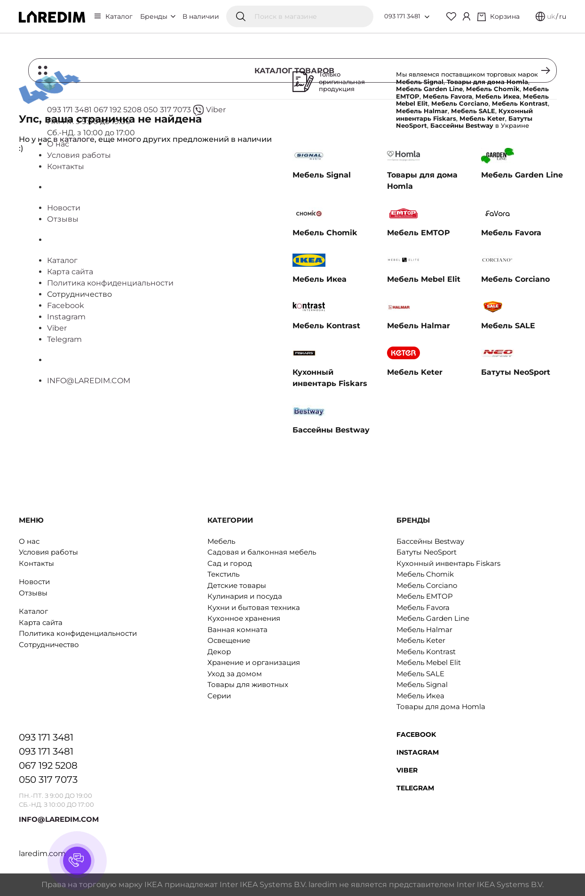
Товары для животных (247, 684)
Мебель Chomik (425, 574)
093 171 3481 (402, 16)
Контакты (36, 563)
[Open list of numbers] (427, 17)
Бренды (157, 16)
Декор (219, 651)
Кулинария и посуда (244, 596)
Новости (34, 581)
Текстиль (223, 574)
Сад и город (229, 563)
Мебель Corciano (426, 585)
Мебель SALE (420, 673)
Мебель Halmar (424, 629)
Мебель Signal (422, 684)
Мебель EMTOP (424, 596)
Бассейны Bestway (430, 541)
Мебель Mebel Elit (428, 662)
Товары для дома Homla (440, 706)
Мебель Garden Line (432, 618)
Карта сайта (41, 622)
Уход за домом (234, 673)
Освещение (228, 640)
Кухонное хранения (243, 618)
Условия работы (48, 552)
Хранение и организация (253, 662)
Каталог (119, 16)
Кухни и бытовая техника (253, 607)
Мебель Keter (420, 640)
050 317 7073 (48, 779)
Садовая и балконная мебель (261, 552)
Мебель (221, 541)
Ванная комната (237, 629)
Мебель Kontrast (426, 651)
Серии (219, 695)
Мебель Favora (423, 607)
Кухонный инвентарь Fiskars (448, 563)
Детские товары (236, 585)
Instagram (417, 752)
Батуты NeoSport (426, 552)
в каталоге (74, 139)
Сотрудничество (49, 644)
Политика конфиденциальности (78, 633)
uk (551, 16)
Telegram (415, 788)
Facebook (416, 734)
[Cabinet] (466, 16)
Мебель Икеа (420, 695)
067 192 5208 (48, 765)
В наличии (200, 16)
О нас (29, 541)
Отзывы (33, 592)
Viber (407, 770)
